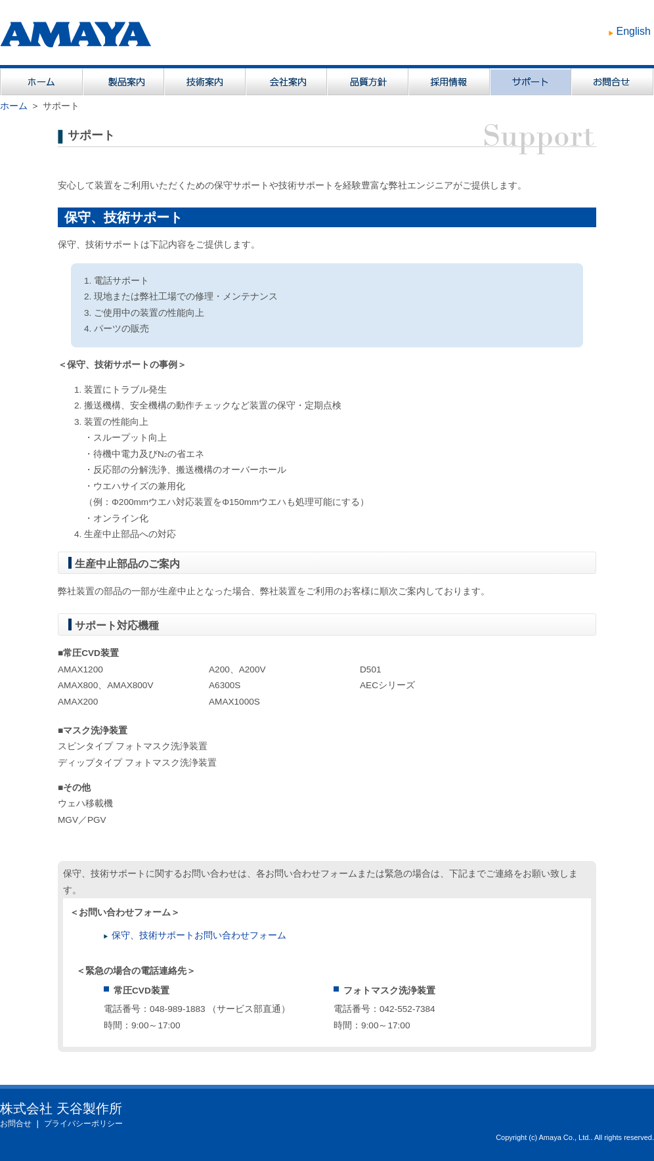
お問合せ (16, 1123)
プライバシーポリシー (83, 1123)
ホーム (14, 106)
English (634, 31)
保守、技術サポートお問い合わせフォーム (199, 935)
